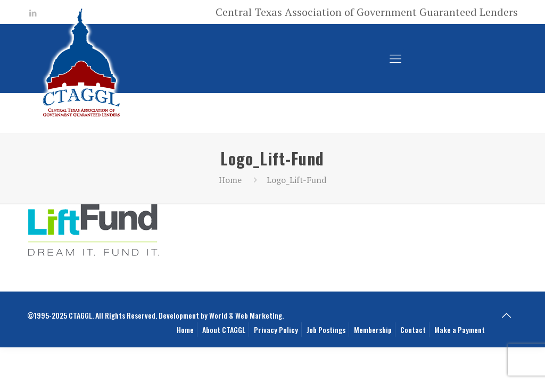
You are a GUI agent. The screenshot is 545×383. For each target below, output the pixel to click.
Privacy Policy (276, 329)
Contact (413, 329)
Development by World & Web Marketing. (221, 315)
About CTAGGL (223, 329)
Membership (373, 329)
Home (230, 180)
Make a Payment (459, 329)
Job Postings (326, 329)
